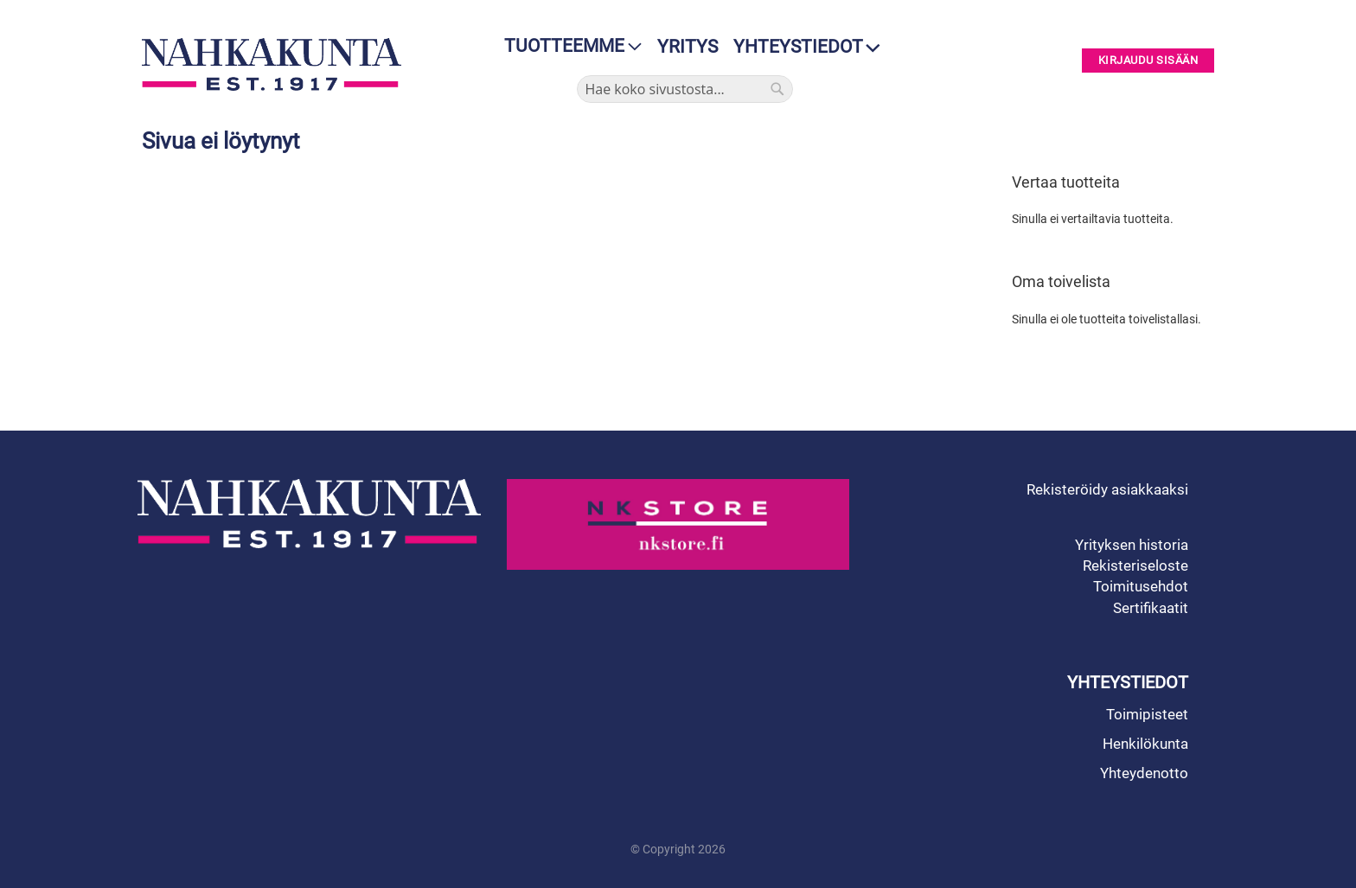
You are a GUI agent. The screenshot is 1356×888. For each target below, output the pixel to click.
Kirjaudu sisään (1148, 60)
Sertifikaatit (1150, 607)
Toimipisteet (1147, 714)
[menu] (568, 46)
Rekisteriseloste (1135, 565)
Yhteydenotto (1144, 773)
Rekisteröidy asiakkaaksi (1107, 489)
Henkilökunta (1145, 743)
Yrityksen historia (1131, 544)
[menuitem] (568, 46)
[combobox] (685, 89)
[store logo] (276, 64)
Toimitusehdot (1140, 586)
